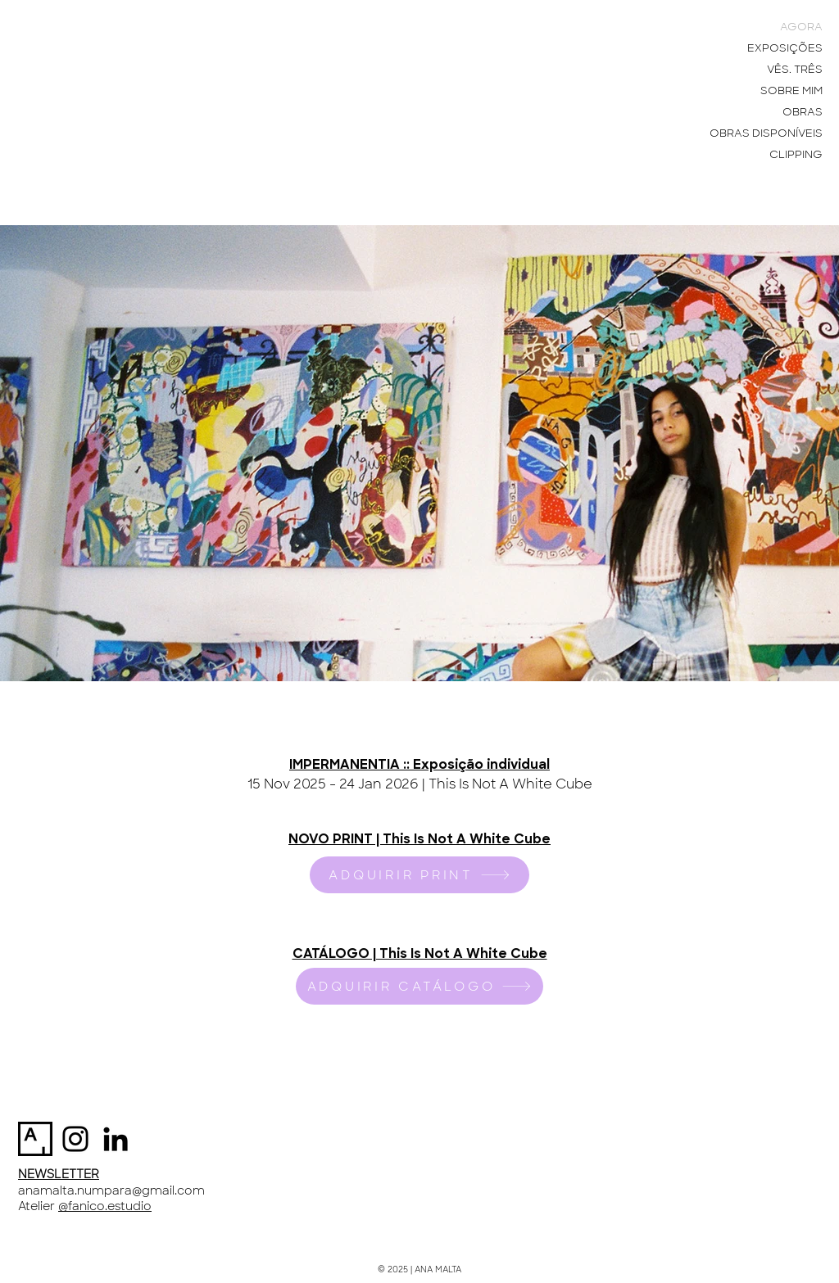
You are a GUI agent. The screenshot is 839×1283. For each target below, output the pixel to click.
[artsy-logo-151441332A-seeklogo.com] (35, 1139)
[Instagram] (75, 1139)
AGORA (801, 27)
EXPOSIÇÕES (785, 48)
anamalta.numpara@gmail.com (111, 1190)
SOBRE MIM (791, 90)
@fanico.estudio (105, 1206)
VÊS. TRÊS (795, 69)
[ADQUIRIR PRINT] (419, 874)
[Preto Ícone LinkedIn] (115, 1139)
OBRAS (802, 112)
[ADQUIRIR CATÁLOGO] (419, 986)
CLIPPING (796, 154)
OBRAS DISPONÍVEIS (766, 133)
